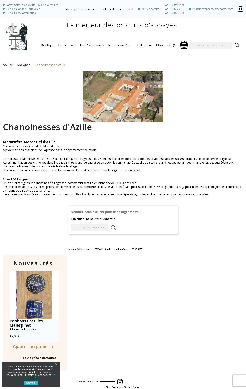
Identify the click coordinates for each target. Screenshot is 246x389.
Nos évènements (92, 45)
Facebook (240, 9)
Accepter (31, 383)
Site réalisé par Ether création (123, 387)
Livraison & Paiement (78, 249)
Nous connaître (119, 45)
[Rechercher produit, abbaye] (210, 45)
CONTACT (136, 249)
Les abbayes (67, 45)
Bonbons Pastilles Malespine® (26, 323)
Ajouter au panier (31, 346)
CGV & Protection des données (110, 249)
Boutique (47, 45)
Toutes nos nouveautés (39, 358)
